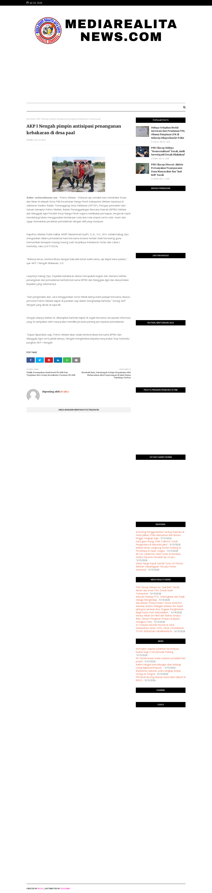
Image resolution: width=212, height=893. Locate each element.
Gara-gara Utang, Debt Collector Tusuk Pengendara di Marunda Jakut (157, 543)
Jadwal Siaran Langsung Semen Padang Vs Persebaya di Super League (158, 549)
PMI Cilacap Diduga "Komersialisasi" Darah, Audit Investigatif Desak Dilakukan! (168, 151)
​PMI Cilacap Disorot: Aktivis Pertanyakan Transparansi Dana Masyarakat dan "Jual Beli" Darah (167, 169)
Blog (40, 888)
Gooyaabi (65, 888)
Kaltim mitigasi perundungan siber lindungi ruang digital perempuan (158, 666)
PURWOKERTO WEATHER (161, 723)
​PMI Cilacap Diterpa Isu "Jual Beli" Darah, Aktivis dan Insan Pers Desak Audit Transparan (158, 590)
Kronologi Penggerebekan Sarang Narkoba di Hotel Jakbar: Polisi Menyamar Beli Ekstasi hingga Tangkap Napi (160, 535)
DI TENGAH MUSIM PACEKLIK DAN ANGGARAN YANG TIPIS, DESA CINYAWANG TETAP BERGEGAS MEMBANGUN (160, 628)
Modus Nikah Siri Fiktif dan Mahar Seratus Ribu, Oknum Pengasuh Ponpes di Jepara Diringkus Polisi (158, 618)
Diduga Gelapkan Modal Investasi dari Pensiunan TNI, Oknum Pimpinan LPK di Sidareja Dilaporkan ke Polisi (168, 132)
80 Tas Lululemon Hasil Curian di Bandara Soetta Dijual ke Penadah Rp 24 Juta (158, 555)
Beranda (30, 119)
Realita (64, 391)
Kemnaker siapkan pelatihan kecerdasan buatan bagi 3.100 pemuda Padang (157, 650)
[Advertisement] (106, 75)
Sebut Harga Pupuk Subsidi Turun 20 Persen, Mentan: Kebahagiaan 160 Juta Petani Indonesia (160, 566)
